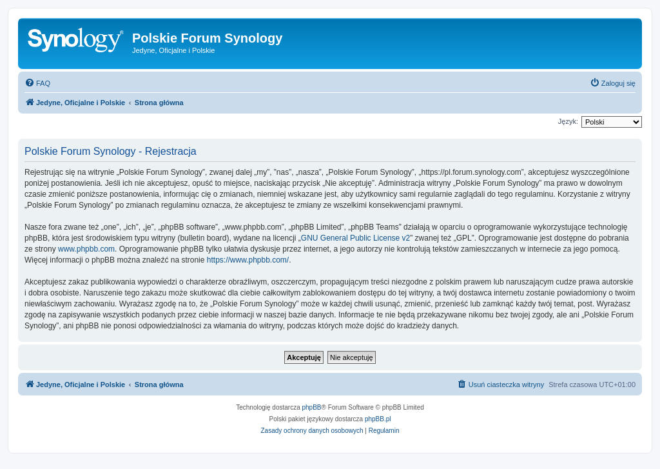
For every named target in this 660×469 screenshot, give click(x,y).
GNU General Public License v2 (355, 238)
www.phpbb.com (86, 249)
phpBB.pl (378, 419)
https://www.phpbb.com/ (248, 259)
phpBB (312, 407)
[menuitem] (37, 83)
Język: (568, 121)
